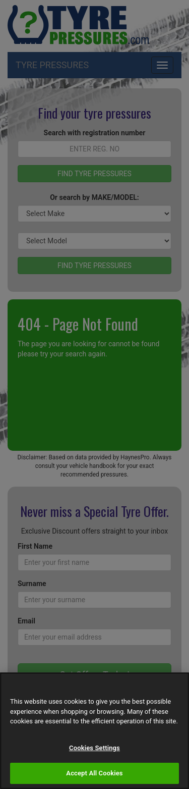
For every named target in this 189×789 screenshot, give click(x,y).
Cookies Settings (94, 748)
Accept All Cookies (94, 773)
